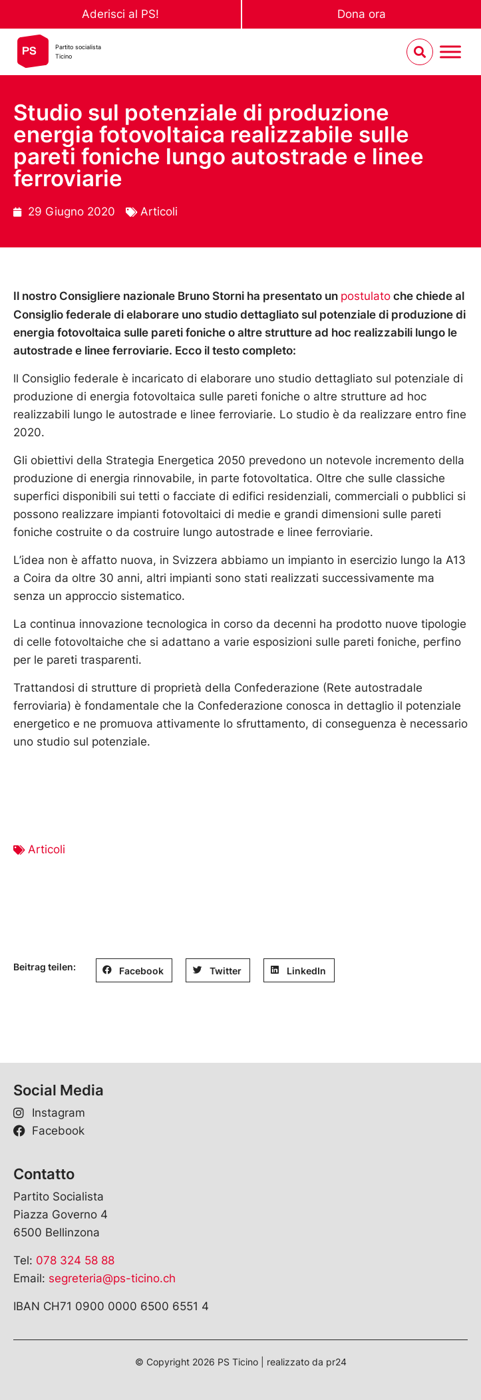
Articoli (159, 211)
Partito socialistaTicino (78, 51)
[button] (134, 970)
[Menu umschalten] (450, 52)
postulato (366, 296)
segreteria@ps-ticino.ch (112, 1278)
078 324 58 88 (75, 1260)
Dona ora (361, 14)
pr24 (336, 1361)
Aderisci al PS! (120, 14)
